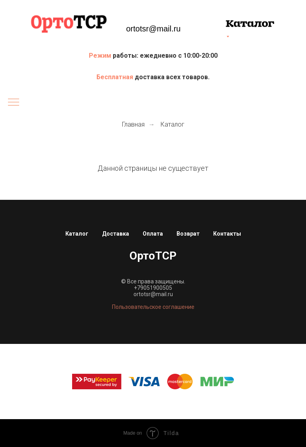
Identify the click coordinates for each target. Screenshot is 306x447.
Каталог (172, 124)
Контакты (227, 233)
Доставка (115, 233)
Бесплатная (115, 77)
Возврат (188, 233)
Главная (133, 124)
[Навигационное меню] (13, 103)
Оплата (153, 233)
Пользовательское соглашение (153, 307)
